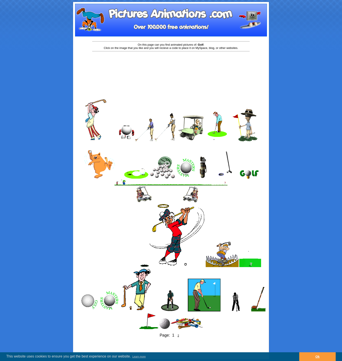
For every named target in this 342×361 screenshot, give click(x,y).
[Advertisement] (171, 66)
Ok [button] (317, 356)
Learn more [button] (139, 356)
